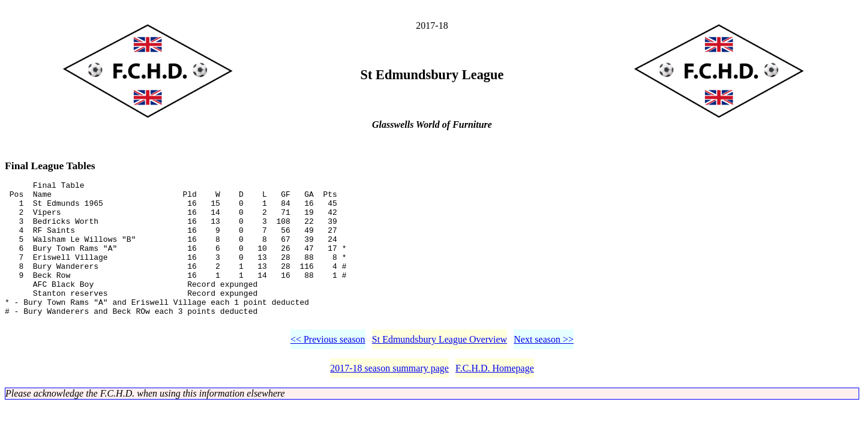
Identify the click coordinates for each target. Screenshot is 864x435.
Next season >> (544, 370)
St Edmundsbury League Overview (439, 370)
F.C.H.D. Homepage (494, 399)
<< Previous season (327, 370)
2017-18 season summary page (389, 399)
